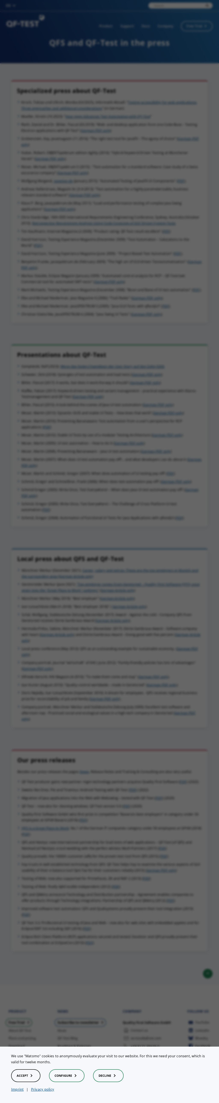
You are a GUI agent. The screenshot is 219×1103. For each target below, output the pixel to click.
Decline (108, 1075)
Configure (67, 1075)
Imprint (17, 1089)
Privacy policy (42, 1089)
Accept (26, 1075)
